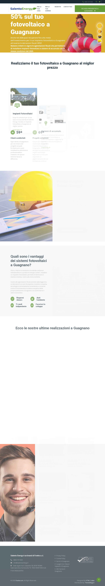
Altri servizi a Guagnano (60, 570)
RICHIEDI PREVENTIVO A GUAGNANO (89, 10)
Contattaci (68, 7)
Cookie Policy (60, 558)
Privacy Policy (60, 556)
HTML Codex (90, 581)
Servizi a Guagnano (62, 561)
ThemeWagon (89, 583)
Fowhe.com (19, 581)
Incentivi (58, 7)
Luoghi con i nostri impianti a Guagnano (62, 565)
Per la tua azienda (48, 9)
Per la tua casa (39, 9)
